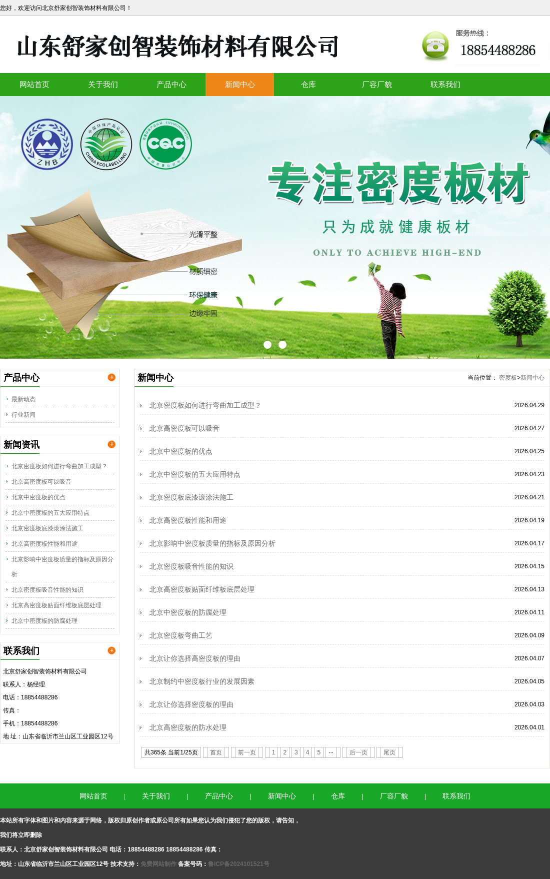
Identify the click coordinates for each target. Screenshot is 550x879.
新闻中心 (240, 84)
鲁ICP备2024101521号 (239, 863)
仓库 (308, 84)
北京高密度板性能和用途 (45, 543)
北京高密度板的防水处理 (188, 727)
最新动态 (24, 399)
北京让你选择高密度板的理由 (195, 658)
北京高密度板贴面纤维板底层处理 (57, 605)
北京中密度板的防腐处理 (45, 620)
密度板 (508, 377)
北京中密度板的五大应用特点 (51, 512)
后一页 (359, 752)
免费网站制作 (159, 863)
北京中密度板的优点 (39, 497)
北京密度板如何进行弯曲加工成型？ (60, 466)
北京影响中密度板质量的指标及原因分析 (63, 567)
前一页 (247, 752)
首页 (216, 752)
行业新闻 (24, 414)
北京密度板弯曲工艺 (181, 635)
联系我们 (445, 84)
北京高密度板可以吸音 (42, 481)
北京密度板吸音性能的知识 (48, 589)
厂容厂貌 (377, 84)
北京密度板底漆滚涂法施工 (48, 528)
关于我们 (103, 84)
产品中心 (171, 84)
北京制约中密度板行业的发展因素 (202, 681)
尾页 (390, 752)
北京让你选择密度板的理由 (192, 704)
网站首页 (35, 84)
